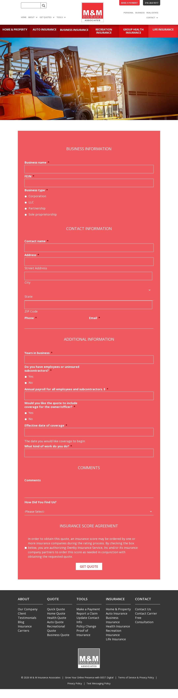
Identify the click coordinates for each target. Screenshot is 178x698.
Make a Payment (88, 608)
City (28, 282)
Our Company (27, 608)
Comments (32, 480)
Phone (30, 318)
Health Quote (56, 617)
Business (140, 13)
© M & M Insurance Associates (40, 676)
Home (23, 17)
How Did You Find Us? (40, 502)
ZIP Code (31, 311)
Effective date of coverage (45, 425)
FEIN (29, 176)
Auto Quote (55, 621)
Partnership (37, 208)
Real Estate (152, 13)
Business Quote (58, 634)
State (29, 296)
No (31, 383)
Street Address (36, 268)
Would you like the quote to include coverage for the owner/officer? (50, 405)
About (31, 17)
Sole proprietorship (43, 214)
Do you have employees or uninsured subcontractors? (51, 368)
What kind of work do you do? (48, 446)
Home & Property (118, 608)
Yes (31, 376)
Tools (60, 17)
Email (94, 318)
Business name (36, 162)
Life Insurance (116, 638)
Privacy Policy (74, 682)
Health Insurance (118, 625)
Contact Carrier (146, 612)
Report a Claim (87, 612)
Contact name (36, 241)
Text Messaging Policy (98, 682)
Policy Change (86, 625)
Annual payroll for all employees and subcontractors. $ (66, 389)
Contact (150, 18)
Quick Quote (56, 608)
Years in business (38, 353)
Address (31, 255)
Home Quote (56, 612)
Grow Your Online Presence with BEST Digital (89, 676)
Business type (36, 190)
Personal (129, 13)
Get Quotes (46, 17)
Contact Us (143, 608)
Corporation (37, 196)
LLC (31, 202)
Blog (21, 621)
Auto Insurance (116, 612)
